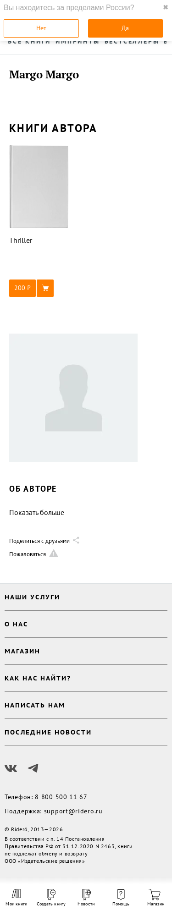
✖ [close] (165, 7)
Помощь (120, 898)
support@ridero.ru (73, 811)
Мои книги (16, 897)
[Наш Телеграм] (33, 768)
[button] (39, 288)
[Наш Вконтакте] (11, 768)
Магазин (155, 898)
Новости (86, 898)
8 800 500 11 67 (61, 797)
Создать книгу (51, 898)
